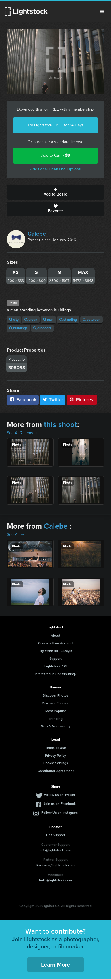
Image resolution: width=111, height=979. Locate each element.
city (14, 319)
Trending (56, 718)
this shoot (60, 424)
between (91, 319)
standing (68, 319)
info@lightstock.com (55, 850)
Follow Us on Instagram (59, 812)
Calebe (37, 233)
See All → (15, 535)
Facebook (22, 399)
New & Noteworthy (55, 726)
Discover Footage (55, 703)
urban (30, 319)
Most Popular (55, 711)
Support (55, 658)
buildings (18, 328)
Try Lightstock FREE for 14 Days (56, 125)
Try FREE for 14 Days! (55, 650)
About (55, 635)
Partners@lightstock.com (55, 865)
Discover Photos (55, 695)
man (48, 319)
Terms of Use (55, 747)
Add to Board (55, 192)
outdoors (42, 328)
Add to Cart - (55, 155)
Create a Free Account (55, 643)
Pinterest (82, 399)
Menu (101, 11)
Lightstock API (55, 666)
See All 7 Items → (22, 433)
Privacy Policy (55, 755)
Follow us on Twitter (59, 794)
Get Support (55, 835)
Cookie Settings (55, 763)
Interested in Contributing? (56, 674)
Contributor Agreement (56, 770)
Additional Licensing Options (55, 169)
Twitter (52, 399)
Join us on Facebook (60, 803)
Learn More (55, 964)
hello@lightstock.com (55, 880)
